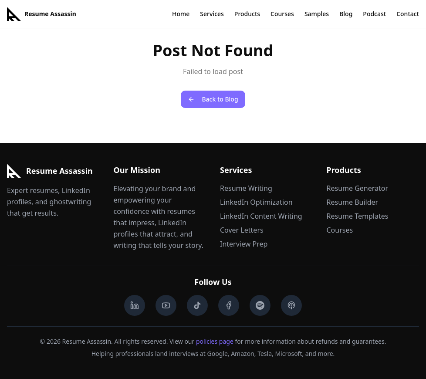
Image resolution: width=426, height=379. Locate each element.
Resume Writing (246, 188)
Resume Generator (358, 188)
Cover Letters (242, 230)
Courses (282, 14)
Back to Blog (213, 99)
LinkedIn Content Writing (261, 216)
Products (247, 14)
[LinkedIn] (134, 305)
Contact (407, 14)
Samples (316, 14)
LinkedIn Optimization (256, 202)
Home (180, 14)
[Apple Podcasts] (291, 305)
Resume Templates (358, 216)
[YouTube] (166, 305)
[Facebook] (228, 305)
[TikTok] (197, 305)
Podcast (374, 14)
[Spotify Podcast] (260, 305)
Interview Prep (243, 244)
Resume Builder (353, 202)
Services (212, 14)
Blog (345, 14)
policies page (214, 341)
